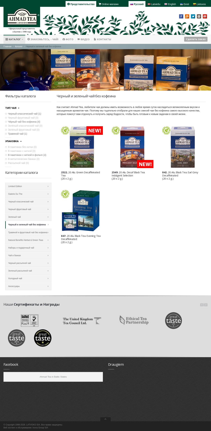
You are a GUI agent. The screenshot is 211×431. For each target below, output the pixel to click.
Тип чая (12, 108)
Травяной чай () (16, 133)
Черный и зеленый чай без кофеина (28, 224)
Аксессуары (28, 286)
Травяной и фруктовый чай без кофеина (28, 232)
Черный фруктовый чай (28, 209)
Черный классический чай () (23, 113)
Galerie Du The (28, 194)
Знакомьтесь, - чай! (42, 39)
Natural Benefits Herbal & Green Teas (28, 240)
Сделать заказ (196, 39)
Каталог (14, 39)
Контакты (102, 39)
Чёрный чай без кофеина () (22, 121)
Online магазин (109, 4)
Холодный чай (28, 278)
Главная (7, 46)
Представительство (81, 4)
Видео (84, 39)
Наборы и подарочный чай (28, 248)
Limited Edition (28, 186)
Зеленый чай (28, 217)
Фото (68, 39)
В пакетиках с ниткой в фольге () (25, 155)
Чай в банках (28, 255)
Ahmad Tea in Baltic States (53, 376)
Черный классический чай (28, 201)
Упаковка (13, 141)
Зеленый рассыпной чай (28, 271)
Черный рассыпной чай (28, 263)
